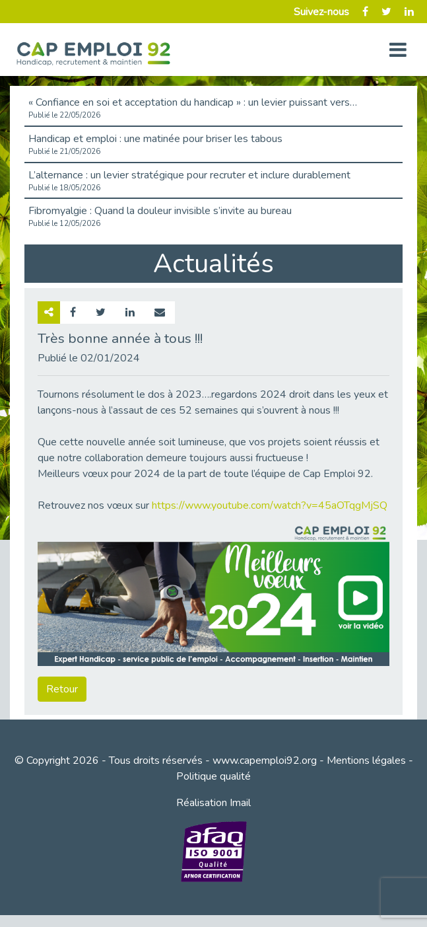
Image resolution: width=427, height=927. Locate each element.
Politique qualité (213, 776)
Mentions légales (366, 760)
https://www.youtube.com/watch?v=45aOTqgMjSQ (269, 505)
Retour (62, 689)
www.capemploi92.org (265, 760)
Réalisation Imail (213, 803)
